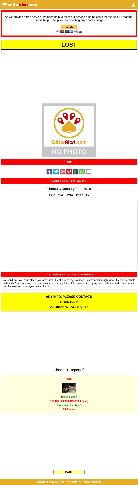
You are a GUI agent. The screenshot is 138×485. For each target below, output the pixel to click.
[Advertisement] (69, 76)
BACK (69, 472)
